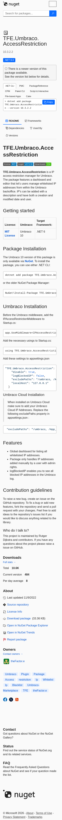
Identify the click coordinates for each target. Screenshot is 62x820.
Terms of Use (44, 813)
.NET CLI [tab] (9, 86)
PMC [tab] (21, 86)
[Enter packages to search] (26, 13)
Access (9, 679)
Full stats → (9, 562)
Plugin (25, 674)
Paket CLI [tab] (20, 91)
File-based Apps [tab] (13, 96)
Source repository (18, 604)
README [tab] (12, 121)
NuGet (29, 261)
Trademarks (35, 817)
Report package (17, 639)
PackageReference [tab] (38, 86)
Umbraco (10, 674)
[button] (48, 102)
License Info (14, 611)
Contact (9, 729)
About (29, 813)
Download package (19, 618)
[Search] (52, 13)
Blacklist (17, 685)
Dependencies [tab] (15, 128)
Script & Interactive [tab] (39, 91)
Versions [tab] (12, 135)
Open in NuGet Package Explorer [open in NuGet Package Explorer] (27, 625)
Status (8, 746)
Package (39, 674)
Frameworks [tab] (33, 121)
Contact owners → (13, 654)
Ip (37, 679)
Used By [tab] (36, 128)
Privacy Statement (14, 817)
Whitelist (48, 679)
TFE (25, 690)
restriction (25, 679)
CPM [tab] (7, 91)
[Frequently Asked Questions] (6, 763)
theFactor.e (18, 661)
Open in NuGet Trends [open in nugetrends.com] (21, 632)
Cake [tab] (28, 96)
